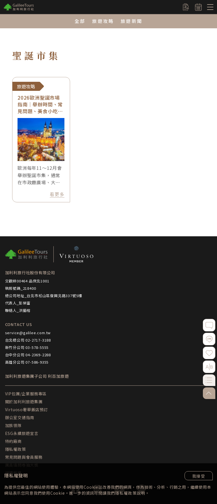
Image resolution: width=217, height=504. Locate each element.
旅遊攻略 (103, 21)
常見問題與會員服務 (24, 457)
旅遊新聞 (131, 21)
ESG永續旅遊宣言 (21, 433)
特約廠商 (13, 441)
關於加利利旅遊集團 (24, 401)
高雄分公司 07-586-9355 (27, 362)
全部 (80, 21)
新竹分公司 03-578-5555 (27, 347)
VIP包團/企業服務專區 (26, 393)
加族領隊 (13, 425)
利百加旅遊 (58, 376)
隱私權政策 (126, 493)
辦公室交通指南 (19, 417)
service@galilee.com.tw (28, 332)
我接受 (198, 476)
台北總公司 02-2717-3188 (28, 340)
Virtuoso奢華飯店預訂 (26, 409)
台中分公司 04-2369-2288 (28, 354)
